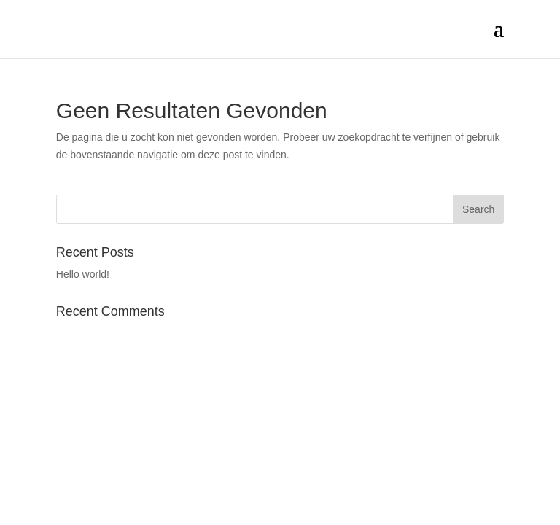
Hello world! (82, 274)
